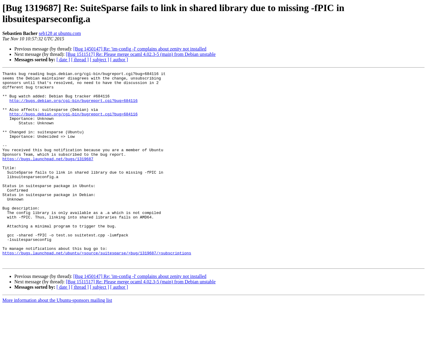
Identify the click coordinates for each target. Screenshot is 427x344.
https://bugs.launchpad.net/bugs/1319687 (47, 176)
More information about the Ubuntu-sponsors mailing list (57, 338)
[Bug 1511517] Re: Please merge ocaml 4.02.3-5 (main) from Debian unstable (140, 54)
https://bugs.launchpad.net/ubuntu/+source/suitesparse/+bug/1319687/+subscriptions (96, 289)
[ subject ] (99, 59)
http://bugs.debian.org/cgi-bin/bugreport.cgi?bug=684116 (73, 106)
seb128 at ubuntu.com (60, 33)
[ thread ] (80, 59)
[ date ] (63, 59)
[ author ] (119, 59)
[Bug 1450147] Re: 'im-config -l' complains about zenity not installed (139, 48)
